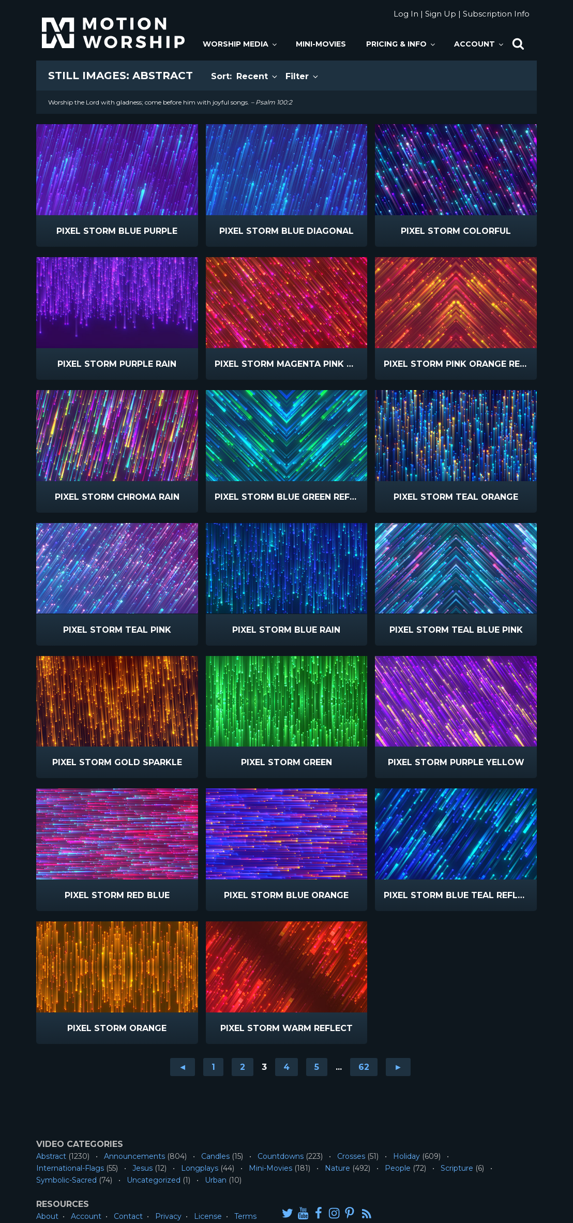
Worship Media (240, 44)
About (47, 1216)
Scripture (457, 1168)
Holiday (406, 1156)
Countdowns (281, 1156)
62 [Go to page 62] (363, 1067)
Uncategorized (153, 1180)
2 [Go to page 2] (242, 1067)
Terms (245, 1216)
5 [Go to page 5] (316, 1067)
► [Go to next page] (398, 1067)
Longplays (199, 1168)
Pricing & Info (401, 44)
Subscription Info (496, 14)
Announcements (134, 1156)
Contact (128, 1216)
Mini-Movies (321, 44)
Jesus (142, 1168)
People (398, 1168)
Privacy (168, 1216)
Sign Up (440, 14)
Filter (302, 76)
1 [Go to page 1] (213, 1067)
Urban (216, 1180)
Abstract (51, 1156)
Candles (215, 1156)
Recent (257, 76)
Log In (406, 14)
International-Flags (70, 1168)
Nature (337, 1168)
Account (479, 44)
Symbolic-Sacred (66, 1180)
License (208, 1216)
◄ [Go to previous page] (182, 1067)
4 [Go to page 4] (286, 1067)
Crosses (351, 1156)
